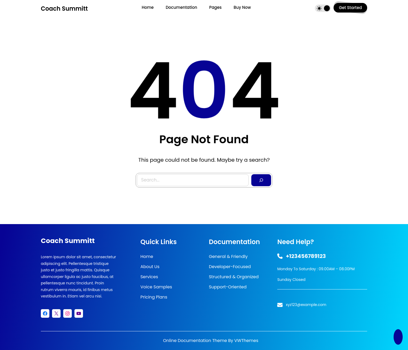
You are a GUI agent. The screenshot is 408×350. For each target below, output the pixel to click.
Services (149, 277)
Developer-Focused (230, 267)
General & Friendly (228, 256)
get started (350, 7)
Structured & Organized (234, 277)
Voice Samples (156, 287)
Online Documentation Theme (195, 340)
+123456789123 (306, 256)
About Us (149, 267)
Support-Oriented (228, 287)
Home (146, 256)
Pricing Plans (153, 297)
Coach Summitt (64, 9)
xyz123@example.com (306, 304)
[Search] (259, 178)
